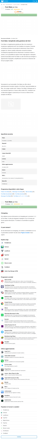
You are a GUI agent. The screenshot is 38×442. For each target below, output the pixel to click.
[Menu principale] (36, 1)
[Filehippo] (4, 1)
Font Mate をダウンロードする (20, 196)
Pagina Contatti (25, 232)
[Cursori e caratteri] (16, 4)
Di (7, 9)
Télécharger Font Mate (17, 191)
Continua (19, 436)
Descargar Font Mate (6, 196)
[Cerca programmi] (34, 1)
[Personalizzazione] (9, 4)
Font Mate (11, 7)
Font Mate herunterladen (6, 193)
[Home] (1, 4)
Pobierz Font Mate (5, 191)
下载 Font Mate (28, 191)
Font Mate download (19, 193)
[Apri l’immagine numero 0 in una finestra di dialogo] (11, 104)
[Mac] (4, 4)
